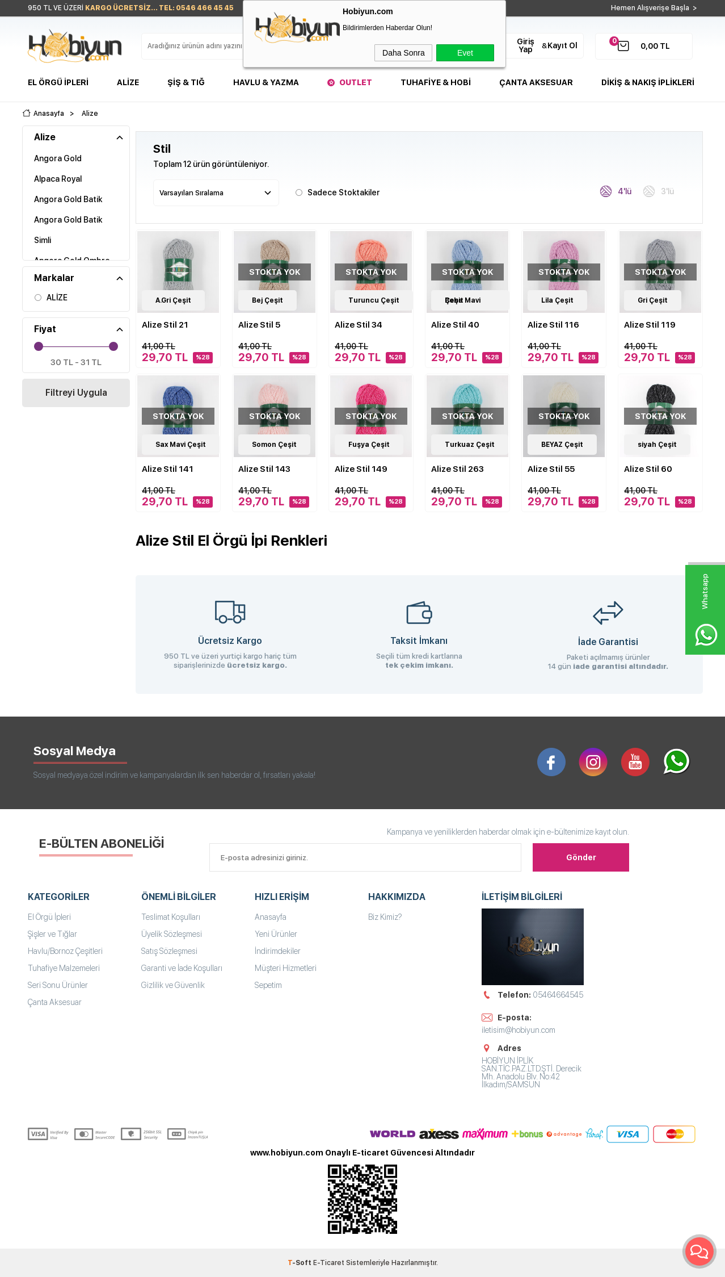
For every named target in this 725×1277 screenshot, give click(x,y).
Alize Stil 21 (165, 325)
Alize (128, 82)
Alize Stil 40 (455, 325)
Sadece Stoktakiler (337, 191)
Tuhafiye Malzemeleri (64, 968)
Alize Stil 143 (264, 469)
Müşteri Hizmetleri (286, 968)
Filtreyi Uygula (76, 392)
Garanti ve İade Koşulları (181, 968)
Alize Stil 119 (650, 325)
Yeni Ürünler (276, 934)
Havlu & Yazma (266, 82)
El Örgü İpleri (58, 82)
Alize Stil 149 (361, 469)
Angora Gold (58, 158)
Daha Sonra (403, 52)
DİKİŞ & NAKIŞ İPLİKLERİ (647, 82)
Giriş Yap (525, 45)
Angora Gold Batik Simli (68, 230)
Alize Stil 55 (551, 469)
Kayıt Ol (562, 45)
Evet (465, 52)
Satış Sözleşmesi (169, 951)
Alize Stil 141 (167, 469)
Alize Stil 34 (358, 325)
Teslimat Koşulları (170, 917)
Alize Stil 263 (457, 469)
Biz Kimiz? (385, 917)
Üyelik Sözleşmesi (171, 934)
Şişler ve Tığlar (52, 934)
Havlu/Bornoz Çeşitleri (65, 951)
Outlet (355, 82)
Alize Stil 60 (648, 469)
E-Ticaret (328, 1263)
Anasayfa (270, 917)
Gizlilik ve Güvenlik (173, 985)
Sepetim (268, 985)
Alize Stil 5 (259, 325)
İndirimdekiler (278, 951)
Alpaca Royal (58, 178)
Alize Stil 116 (553, 325)
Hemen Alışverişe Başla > (654, 8)
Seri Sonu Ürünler (58, 985)
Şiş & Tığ (186, 82)
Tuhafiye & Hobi (436, 82)
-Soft (300, 1263)
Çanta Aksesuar (536, 82)
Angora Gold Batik (68, 199)
